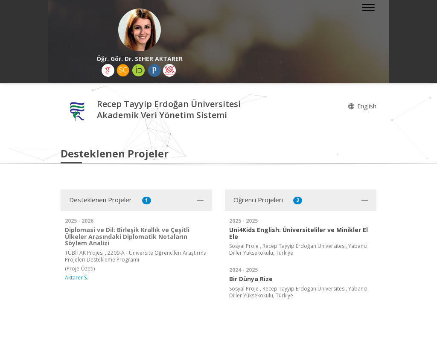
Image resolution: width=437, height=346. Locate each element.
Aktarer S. (76, 277)
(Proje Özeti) (80, 268)
